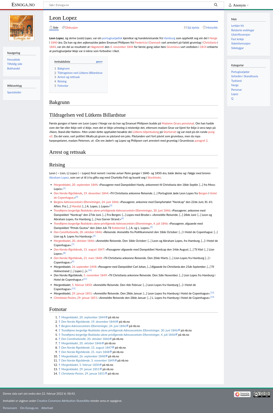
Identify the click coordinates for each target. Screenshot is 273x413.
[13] (212, 292)
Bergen (203, 193)
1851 (88, 293)
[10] (90, 270)
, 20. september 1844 (83, 317)
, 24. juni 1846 (93, 326)
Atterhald (47, 408)
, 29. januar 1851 (80, 369)
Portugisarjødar (240, 71)
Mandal (76, 206)
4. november (118, 46)
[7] (73, 244)
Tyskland (236, 80)
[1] (64, 188)
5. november (91, 275)
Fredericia (141, 42)
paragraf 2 (201, 140)
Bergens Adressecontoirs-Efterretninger (77, 202)
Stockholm (154, 177)
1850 (88, 285)
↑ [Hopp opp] (59, 317)
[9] (73, 261)
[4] (122, 218)
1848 (98, 258)
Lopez (234, 94)
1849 (103, 275)
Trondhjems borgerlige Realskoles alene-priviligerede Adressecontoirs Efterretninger (103, 210)
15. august (90, 249)
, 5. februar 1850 (80, 364)
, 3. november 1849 (87, 360)
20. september (81, 184)
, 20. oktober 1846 (85, 338)
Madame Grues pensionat (178, 123)
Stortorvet (169, 132)
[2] (76, 196)
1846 (115, 202)
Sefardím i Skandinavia (244, 76)
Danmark (155, 42)
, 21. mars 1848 (85, 352)
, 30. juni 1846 (119, 330)
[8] (64, 253)
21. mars (89, 258)
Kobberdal (118, 228)
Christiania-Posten (65, 297)
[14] (212, 297)
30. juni (158, 210)
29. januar (78, 293)
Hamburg (169, 38)
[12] (73, 288)
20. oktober (87, 232)
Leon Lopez (56, 38)
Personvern (10, 408)
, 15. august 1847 (86, 347)
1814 (203, 46)
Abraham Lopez (59, 177)
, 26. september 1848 (83, 356)
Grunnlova (173, 46)
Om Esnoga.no (29, 408)
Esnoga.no (23, 4)
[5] (151, 227)
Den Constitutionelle (66, 232)
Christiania (210, 42)
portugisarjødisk (112, 38)
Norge (213, 38)
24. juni (106, 202)
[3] (111, 205)
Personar (236, 89)
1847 (100, 249)
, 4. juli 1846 (118, 334)
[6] (94, 235)
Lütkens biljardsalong (146, 132)
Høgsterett (97, 46)
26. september (80, 266)
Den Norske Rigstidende (68, 193)
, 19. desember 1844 (88, 321)
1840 (54, 42)
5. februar (78, 285)
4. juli (156, 223)
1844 (52, 46)
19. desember (92, 193)
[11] (85, 279)
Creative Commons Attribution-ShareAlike (63, 400)
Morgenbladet (62, 184)
